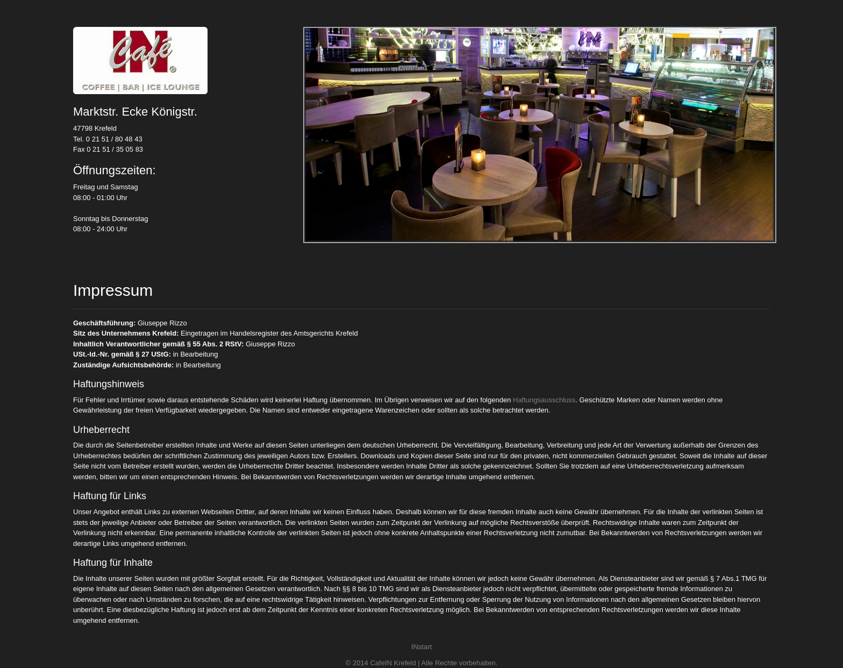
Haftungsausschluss (544, 400)
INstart (421, 647)
